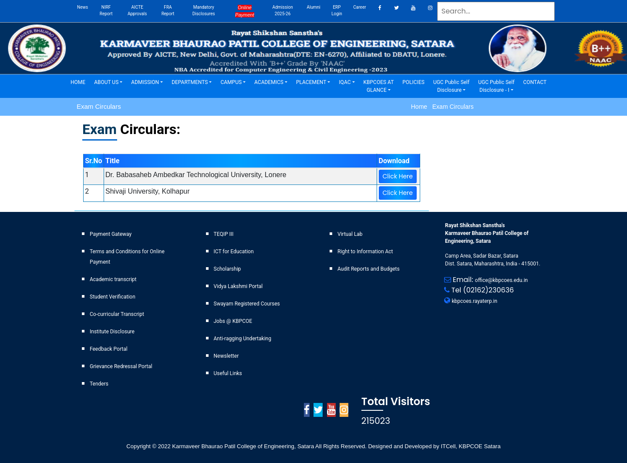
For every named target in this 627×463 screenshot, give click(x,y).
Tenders (99, 384)
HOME (80, 81)
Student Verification (112, 297)
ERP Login (336, 10)
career (359, 7)
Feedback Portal (109, 349)
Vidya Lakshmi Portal (238, 286)
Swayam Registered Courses (247, 304)
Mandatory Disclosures (203, 10)
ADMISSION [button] (145, 82)
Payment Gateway (110, 234)
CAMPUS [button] (231, 82)
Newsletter (226, 356)
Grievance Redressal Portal (121, 366)
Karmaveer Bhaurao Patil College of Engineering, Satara (242, 446)
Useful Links (228, 373)
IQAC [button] (345, 82)
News (82, 7)
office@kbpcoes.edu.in (501, 280)
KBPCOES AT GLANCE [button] (379, 86)
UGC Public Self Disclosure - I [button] (496, 86)
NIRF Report (106, 10)
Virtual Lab (350, 234)
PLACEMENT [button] (311, 82)
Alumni (313, 7)
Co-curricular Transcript (117, 314)
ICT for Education (234, 251)
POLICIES (415, 81)
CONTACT (537, 81)
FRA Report (168, 10)
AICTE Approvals (137, 10)
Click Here (398, 176)
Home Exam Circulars (442, 106)
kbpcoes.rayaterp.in (475, 301)
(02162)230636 (488, 290)
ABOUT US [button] (106, 82)
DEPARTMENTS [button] (190, 82)
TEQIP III (224, 234)
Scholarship (227, 269)
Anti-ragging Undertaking (242, 339)
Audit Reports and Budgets (368, 269)
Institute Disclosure (112, 332)
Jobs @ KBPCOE (233, 321)
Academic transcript (113, 279)
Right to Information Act (365, 251)
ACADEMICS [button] (268, 82)
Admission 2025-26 (282, 10)
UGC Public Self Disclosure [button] (451, 86)
